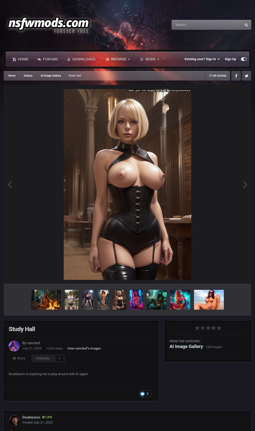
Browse (117, 59)
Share (19, 358)
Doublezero (31, 417)
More (149, 59)
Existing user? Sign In (202, 59)
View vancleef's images (84, 348)
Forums (48, 59)
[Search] (194, 25)
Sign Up (230, 59)
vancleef (33, 343)
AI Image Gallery (186, 346)
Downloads (81, 59)
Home (20, 59)
